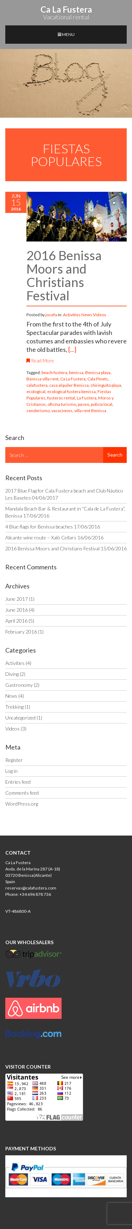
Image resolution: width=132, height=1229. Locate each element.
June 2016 (16, 610)
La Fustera (86, 398)
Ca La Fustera (73, 378)
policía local (101, 404)
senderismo (38, 410)
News (86, 314)
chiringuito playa (105, 385)
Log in (11, 771)
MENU (66, 34)
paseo (83, 404)
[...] (72, 349)
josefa (51, 314)
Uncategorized (20, 718)
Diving (12, 674)
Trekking (14, 707)
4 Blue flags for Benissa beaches (39, 527)
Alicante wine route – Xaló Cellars (40, 537)
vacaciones (62, 410)
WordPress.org (21, 804)
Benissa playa (98, 372)
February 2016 (21, 632)
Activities (72, 314)
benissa (76, 372)
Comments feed (22, 793)
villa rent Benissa (90, 410)
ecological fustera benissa (71, 391)
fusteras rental (61, 398)
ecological (35, 391)
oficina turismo (62, 404)
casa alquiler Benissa (69, 385)
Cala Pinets (97, 378)
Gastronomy (19, 685)
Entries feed (18, 782)
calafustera (37, 385)
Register (14, 760)
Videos (99, 314)
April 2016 (16, 621)
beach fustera (54, 372)
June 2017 (16, 599)
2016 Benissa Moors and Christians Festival (64, 275)
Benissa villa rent (42, 378)
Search (114, 455)
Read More (40, 360)
